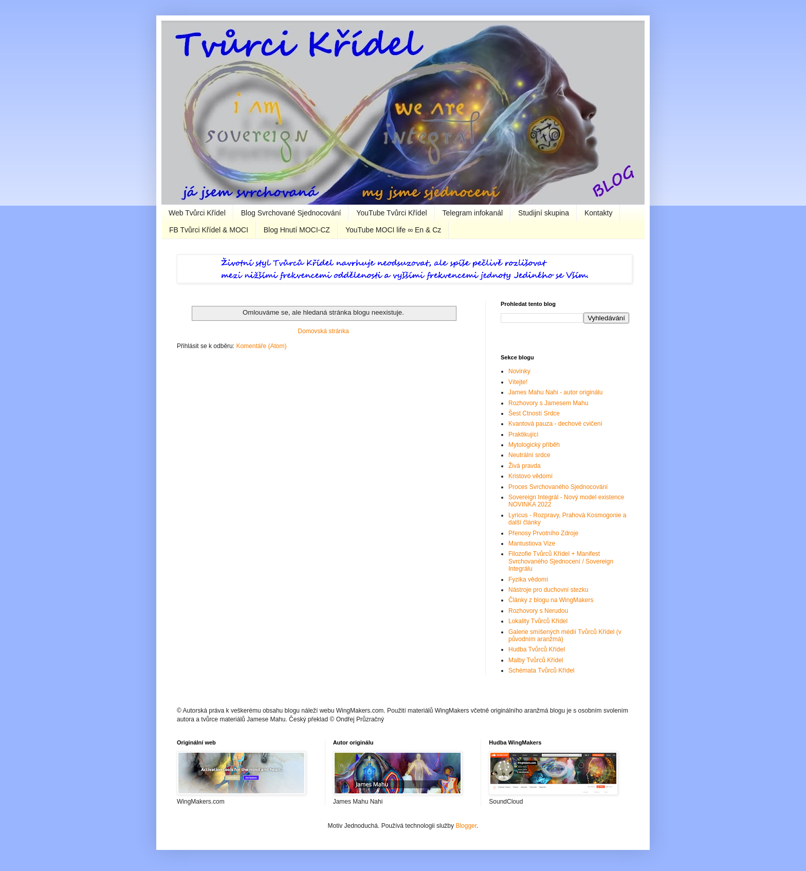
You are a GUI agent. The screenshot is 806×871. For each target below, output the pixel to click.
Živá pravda (524, 465)
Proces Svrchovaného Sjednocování (558, 487)
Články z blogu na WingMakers (550, 600)
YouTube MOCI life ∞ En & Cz (393, 230)
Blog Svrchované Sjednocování (291, 213)
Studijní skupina (543, 213)
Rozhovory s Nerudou (538, 610)
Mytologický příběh (534, 444)
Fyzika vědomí (528, 579)
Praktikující (523, 434)
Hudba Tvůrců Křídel (536, 649)
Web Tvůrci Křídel (197, 213)
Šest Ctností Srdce (534, 413)
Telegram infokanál (473, 213)
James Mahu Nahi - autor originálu (555, 392)
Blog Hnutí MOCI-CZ (297, 230)
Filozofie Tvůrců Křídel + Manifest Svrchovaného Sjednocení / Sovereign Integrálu (560, 561)
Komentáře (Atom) (261, 346)
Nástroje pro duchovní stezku (548, 589)
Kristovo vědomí (530, 476)
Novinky (519, 371)
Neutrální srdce (529, 455)
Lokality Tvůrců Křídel (537, 621)
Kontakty (598, 213)
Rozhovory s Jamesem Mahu (548, 403)
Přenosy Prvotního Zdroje (543, 533)
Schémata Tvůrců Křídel (541, 670)
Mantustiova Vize (531, 543)
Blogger (466, 825)
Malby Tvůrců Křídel (535, 660)
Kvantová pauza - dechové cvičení (555, 423)
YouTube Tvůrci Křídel (391, 213)
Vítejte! (517, 382)
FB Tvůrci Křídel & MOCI (208, 230)
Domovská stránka (323, 331)
